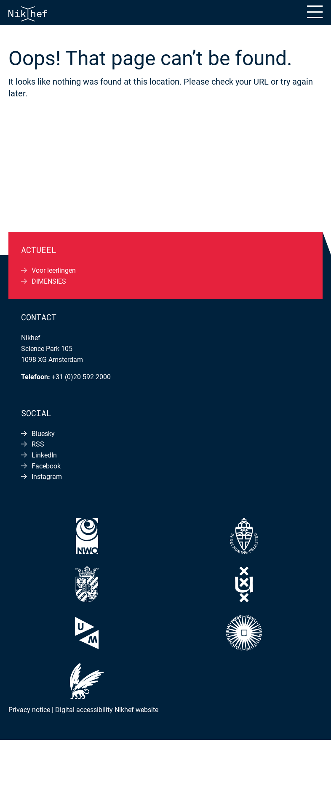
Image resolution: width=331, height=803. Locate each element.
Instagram (47, 477)
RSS (38, 444)
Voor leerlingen (54, 270)
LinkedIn (44, 455)
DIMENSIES (49, 281)
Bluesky (43, 434)
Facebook (46, 466)
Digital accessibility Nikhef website (106, 710)
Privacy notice (29, 710)
